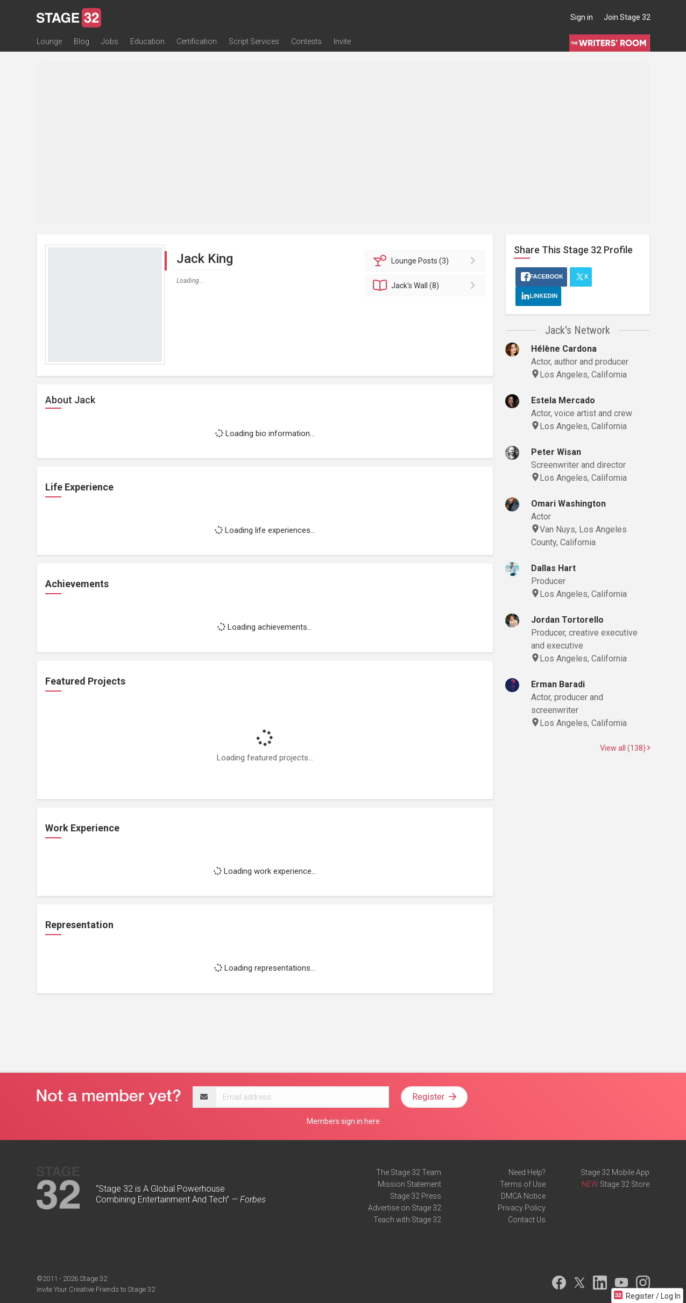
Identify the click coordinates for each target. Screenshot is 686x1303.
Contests (306, 41)
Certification (196, 41)
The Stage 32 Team (408, 1172)
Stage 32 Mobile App (615, 1172)
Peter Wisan (556, 452)
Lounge (49, 41)
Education (147, 41)
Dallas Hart (553, 568)
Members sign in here (343, 1121)
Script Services (254, 41)
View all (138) (625, 748)
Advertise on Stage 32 (404, 1208)
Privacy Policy (522, 1208)
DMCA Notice (523, 1196)
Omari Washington (568, 504)
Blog (81, 41)
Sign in (581, 17)
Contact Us (527, 1219)
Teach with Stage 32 (407, 1219)
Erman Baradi (558, 684)
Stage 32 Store (624, 1184)
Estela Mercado (563, 400)
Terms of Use (523, 1184)
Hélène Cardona (564, 349)
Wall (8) (426, 285)
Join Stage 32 (627, 17)
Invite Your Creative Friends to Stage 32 (96, 1289)
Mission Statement (409, 1184)
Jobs (109, 41)
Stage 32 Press (415, 1196)
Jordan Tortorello (567, 620)
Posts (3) (426, 260)
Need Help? (527, 1172)
